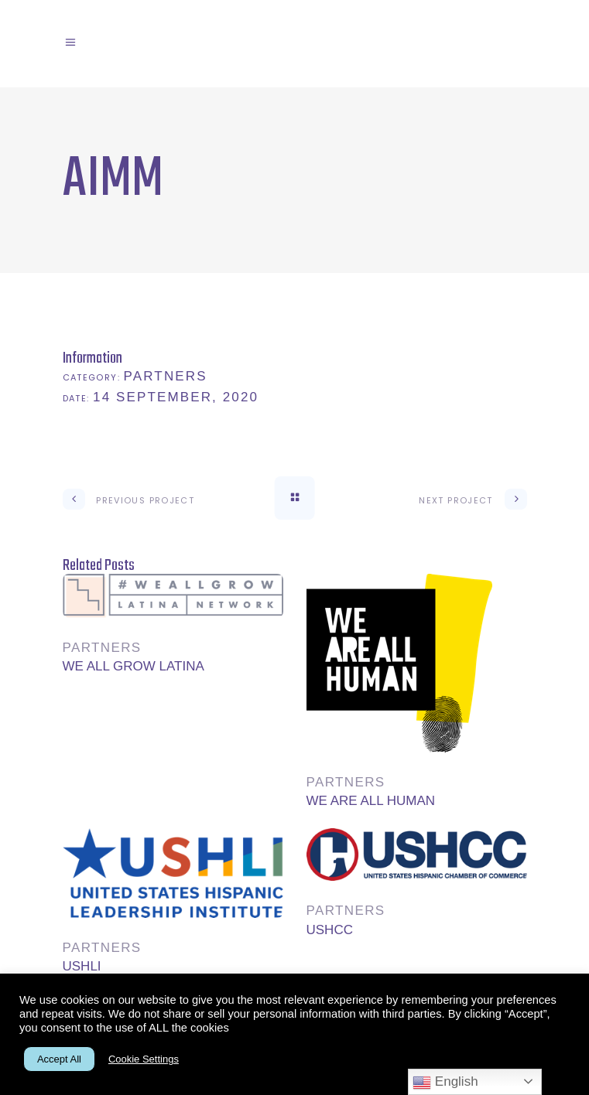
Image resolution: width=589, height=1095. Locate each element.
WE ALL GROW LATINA (133, 666)
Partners (165, 376)
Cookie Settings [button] (143, 1059)
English (445, 1082)
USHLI (82, 966)
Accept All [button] (59, 1059)
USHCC (329, 930)
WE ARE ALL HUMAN (371, 800)
